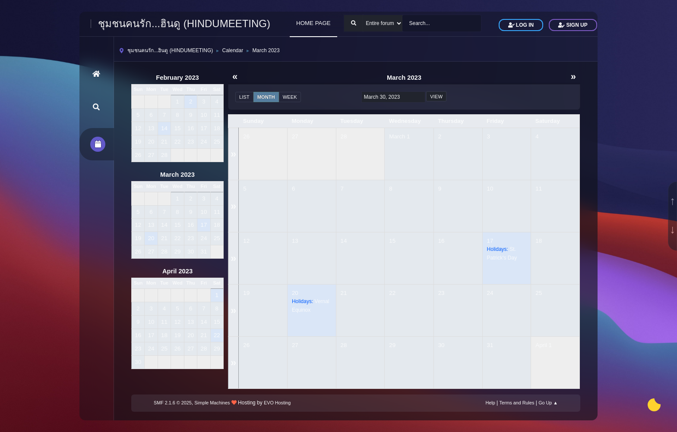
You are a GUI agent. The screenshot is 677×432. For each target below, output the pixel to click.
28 (344, 136)
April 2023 (177, 271)
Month (266, 97)
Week (290, 97)
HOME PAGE (313, 23)
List (244, 97)
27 (295, 136)
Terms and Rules (517, 402)
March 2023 (177, 174)
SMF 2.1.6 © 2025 (173, 402)
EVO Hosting (277, 402)
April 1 (543, 345)
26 (246, 136)
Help (490, 402)
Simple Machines (212, 402)
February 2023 (177, 77)
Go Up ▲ (548, 402)
